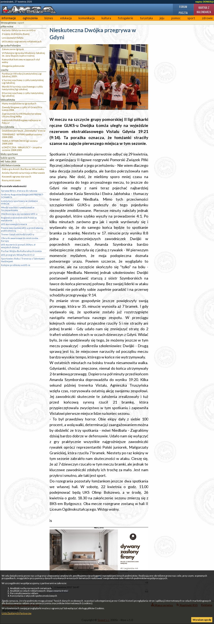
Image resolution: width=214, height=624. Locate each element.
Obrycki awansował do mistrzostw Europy (19, 239)
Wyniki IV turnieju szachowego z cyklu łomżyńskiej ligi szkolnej (22, 88)
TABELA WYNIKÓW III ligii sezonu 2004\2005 (20, 142)
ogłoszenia (30, 18)
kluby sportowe (9, 154)
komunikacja (87, 18)
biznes (49, 18)
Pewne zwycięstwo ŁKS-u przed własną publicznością (22, 229)
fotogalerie (125, 18)
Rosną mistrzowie (11, 180)
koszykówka (7, 126)
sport (191, 18)
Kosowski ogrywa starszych (16, 176)
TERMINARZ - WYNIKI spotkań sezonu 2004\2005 (22, 135)
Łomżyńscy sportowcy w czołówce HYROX (19, 202)
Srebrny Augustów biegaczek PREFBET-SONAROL (22, 196)
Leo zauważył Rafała (12, 37)
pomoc (176, 18)
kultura (106, 18)
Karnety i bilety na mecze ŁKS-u (19, 30)
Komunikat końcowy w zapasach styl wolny (21, 60)
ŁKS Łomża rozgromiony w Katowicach (22, 41)
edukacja (66, 18)
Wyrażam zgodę (202, 619)
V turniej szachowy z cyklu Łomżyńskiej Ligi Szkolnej (23, 81)
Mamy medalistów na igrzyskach (19, 103)
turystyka (146, 18)
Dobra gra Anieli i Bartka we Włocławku (23, 169)
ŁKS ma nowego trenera (14, 224)
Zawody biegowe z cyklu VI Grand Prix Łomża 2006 (22, 108)
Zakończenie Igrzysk (13, 49)
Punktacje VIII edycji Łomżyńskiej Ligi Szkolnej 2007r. (22, 75)
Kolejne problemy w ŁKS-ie (15, 265)
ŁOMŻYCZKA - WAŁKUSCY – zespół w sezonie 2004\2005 (22, 148)
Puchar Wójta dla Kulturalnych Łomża (21, 251)
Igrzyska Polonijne (11, 45)
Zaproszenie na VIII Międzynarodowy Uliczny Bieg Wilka (21, 115)
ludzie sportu (8, 157)
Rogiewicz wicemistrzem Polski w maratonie (19, 219)
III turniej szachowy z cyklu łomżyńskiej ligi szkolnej (22, 94)
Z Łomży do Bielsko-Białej (15, 34)
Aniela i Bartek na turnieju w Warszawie (23, 172)
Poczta (183, 12)
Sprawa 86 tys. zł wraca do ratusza (19, 190)
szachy (4, 69)
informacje (9, 18)
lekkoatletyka (8, 99)
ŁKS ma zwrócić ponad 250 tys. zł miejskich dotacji (18, 246)
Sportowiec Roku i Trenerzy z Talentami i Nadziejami (23, 260)
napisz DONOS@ (204, 1)
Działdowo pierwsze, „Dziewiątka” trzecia (23, 130)
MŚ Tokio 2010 (8, 161)
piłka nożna (7, 26)
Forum (183, 6)
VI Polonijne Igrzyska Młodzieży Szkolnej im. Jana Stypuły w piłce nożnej (23, 54)
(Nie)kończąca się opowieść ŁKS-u (19, 214)
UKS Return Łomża (10, 165)
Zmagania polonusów (13, 66)
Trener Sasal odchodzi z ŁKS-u (17, 234)
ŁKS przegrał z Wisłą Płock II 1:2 (17, 254)
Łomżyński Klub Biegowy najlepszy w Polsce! (21, 121)
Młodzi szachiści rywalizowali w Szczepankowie (17, 208)
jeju (162, 18)
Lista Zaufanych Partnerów (16, 613)
